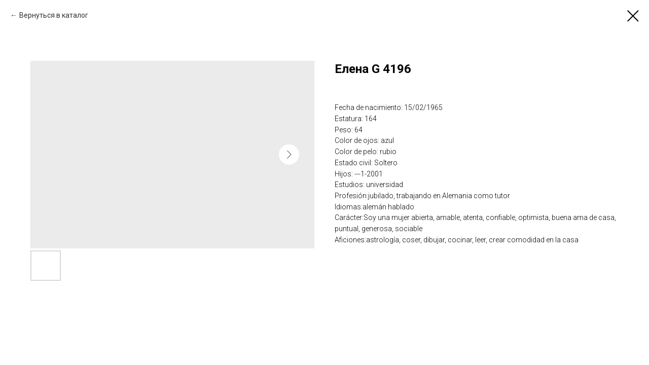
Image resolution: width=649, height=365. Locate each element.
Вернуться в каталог (53, 15)
